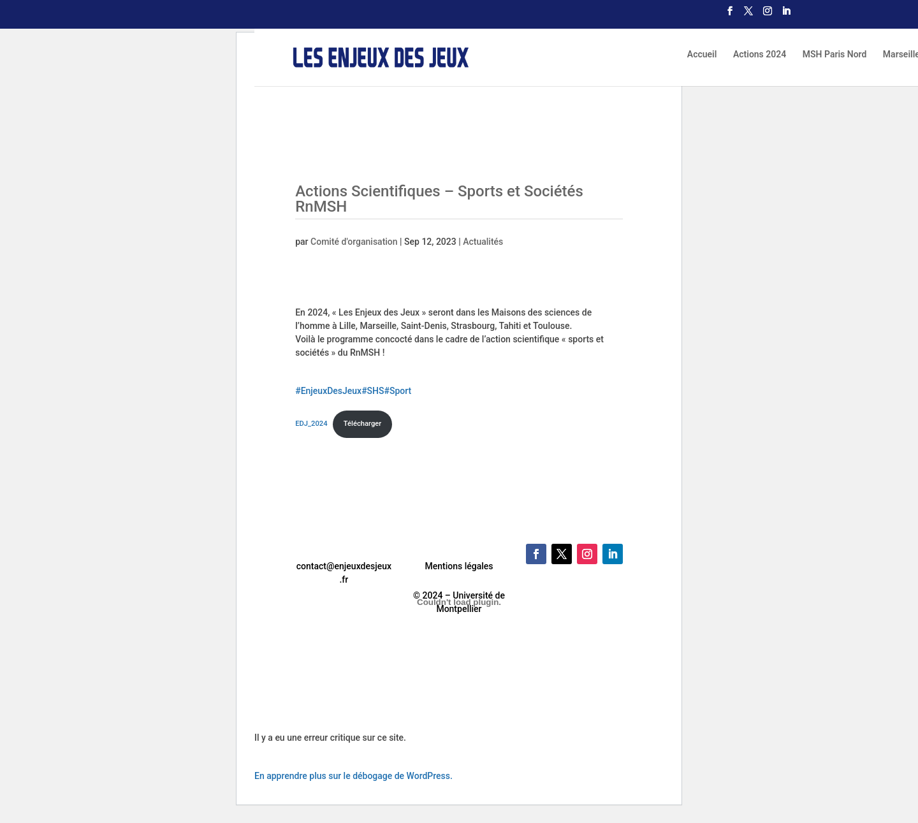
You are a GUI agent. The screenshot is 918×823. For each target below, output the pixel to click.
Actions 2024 (759, 54)
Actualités (483, 242)
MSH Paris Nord (835, 54)
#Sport (397, 391)
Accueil (702, 54)
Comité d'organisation (354, 242)
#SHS (372, 391)
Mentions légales (459, 566)
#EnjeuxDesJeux (328, 391)
